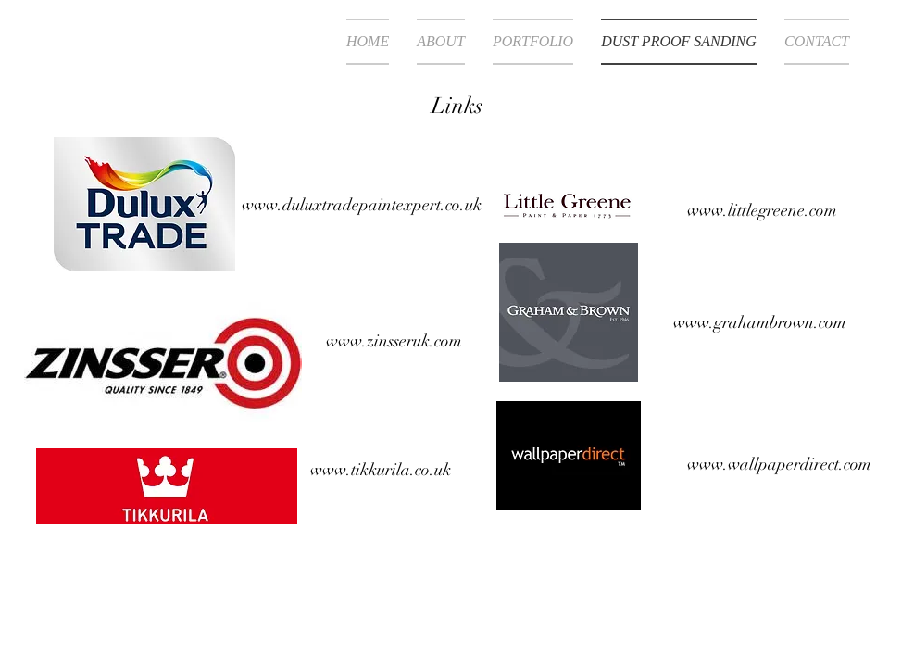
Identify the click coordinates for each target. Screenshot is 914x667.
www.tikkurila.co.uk (380, 469)
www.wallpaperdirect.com (779, 464)
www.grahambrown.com (759, 322)
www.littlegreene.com (762, 210)
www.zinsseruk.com (394, 341)
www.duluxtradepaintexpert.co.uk (362, 205)
